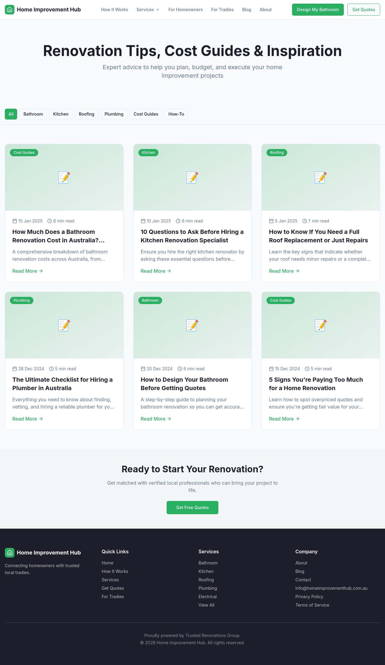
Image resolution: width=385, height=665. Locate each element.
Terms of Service (312, 605)
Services (148, 9)
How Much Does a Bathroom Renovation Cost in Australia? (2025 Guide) (55, 240)
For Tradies (222, 9)
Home (107, 562)
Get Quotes (364, 9)
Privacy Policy (309, 596)
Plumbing (114, 114)
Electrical (208, 596)
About (266, 9)
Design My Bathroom (318, 9)
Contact (303, 579)
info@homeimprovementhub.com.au (331, 588)
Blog (246, 9)
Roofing (86, 114)
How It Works (114, 9)
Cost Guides (146, 114)
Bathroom (33, 114)
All (11, 114)
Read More (27, 271)
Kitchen (61, 114)
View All (206, 605)
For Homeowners (185, 9)
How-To (176, 114)
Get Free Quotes (192, 507)
